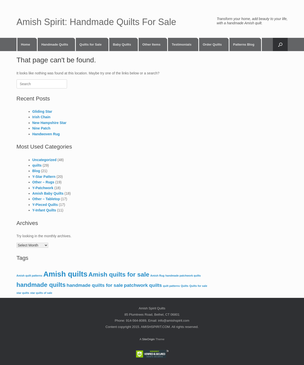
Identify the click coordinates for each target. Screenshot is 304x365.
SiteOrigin (148, 339)
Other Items (151, 44)
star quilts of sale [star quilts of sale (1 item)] (41, 292)
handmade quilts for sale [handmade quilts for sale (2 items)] (95, 285)
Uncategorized (44, 160)
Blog (36, 171)
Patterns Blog (244, 44)
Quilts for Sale (91, 44)
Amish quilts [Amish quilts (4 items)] (65, 274)
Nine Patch (41, 128)
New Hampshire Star (49, 123)
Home (25, 44)
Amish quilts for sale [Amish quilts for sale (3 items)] (118, 274)
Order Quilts (212, 44)
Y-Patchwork (42, 188)
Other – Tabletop (46, 199)
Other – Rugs (43, 182)
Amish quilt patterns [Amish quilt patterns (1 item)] (29, 275)
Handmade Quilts (54, 44)
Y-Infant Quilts (44, 210)
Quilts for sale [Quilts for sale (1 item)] (198, 285)
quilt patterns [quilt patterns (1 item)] (171, 285)
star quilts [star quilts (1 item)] (23, 292)
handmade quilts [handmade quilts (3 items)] (41, 284)
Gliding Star (42, 111)
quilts (37, 165)
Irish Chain (41, 117)
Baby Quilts (122, 44)
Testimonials (182, 44)
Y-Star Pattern (44, 177)
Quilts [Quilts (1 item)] (184, 285)
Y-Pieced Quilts (45, 205)
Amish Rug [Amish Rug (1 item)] (157, 275)
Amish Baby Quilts (48, 193)
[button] (280, 44)
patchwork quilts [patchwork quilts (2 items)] (143, 285)
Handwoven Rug (46, 134)
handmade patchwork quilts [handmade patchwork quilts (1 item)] (183, 275)
